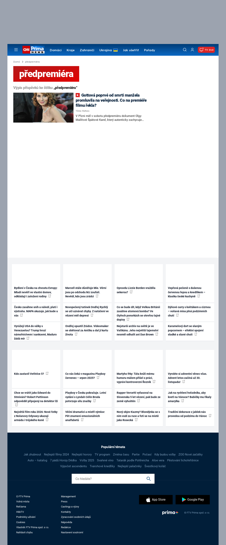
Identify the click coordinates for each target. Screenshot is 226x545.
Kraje (71, 50)
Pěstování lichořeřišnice (183, 460)
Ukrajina (105, 50)
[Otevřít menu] (16, 49)
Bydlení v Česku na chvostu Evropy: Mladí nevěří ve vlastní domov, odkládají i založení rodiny (35, 292)
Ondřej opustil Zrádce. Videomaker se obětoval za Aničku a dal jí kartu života (87, 330)
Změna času (121, 454)
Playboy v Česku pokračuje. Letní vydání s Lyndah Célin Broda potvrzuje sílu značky (85, 397)
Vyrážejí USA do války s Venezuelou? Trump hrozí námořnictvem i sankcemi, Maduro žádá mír (35, 332)
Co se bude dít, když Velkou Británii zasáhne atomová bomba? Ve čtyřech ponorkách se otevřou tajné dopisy (138, 313)
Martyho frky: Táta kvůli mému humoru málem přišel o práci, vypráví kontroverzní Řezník (136, 378)
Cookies (20, 522)
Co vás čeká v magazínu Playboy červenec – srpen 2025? (85, 375)
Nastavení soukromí (72, 532)
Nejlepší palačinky (130, 466)
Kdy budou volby (165, 454)
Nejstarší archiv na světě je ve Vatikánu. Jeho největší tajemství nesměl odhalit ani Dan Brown (137, 330)
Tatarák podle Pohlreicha (133, 460)
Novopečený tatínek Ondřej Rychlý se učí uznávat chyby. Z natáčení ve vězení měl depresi (87, 311)
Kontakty (66, 511)
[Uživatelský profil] (192, 49)
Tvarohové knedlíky (102, 466)
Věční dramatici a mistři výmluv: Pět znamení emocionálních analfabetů (85, 416)
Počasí (147, 454)
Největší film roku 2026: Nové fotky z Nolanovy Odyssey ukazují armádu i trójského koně (35, 416)
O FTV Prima (23, 496)
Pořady (149, 50)
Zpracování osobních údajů (76, 516)
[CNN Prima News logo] (33, 50)
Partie (136, 454)
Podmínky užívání (25, 516)
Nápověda (66, 522)
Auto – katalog (37, 460)
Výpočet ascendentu (73, 466)
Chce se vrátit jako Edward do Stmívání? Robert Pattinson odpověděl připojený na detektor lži (36, 398)
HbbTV (20, 511)
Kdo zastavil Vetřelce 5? (31, 373)
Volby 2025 (87, 460)
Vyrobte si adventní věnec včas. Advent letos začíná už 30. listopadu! (187, 378)
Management (68, 496)
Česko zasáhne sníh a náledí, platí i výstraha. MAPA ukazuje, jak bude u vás (36, 311)
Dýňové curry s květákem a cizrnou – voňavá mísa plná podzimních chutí (189, 311)
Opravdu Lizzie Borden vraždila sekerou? (136, 290)
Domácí (56, 50)
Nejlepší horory (82, 454)
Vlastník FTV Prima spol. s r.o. (32, 527)
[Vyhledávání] (184, 49)
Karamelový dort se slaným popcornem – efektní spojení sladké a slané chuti (186, 330)
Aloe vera (158, 460)
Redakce (66, 527)
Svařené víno (105, 460)
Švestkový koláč (155, 466)
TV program (102, 454)
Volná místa (22, 501)
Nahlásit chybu (24, 532)
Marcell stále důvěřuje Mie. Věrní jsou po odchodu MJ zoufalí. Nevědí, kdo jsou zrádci (85, 292)
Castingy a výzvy (70, 506)
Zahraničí (87, 50)
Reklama (21, 506)
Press (64, 501)
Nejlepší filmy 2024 (56, 454)
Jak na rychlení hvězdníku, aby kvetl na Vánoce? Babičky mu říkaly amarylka (189, 397)
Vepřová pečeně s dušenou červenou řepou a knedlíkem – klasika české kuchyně (186, 292)
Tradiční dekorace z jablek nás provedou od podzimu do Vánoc (189, 414)
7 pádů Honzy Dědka (63, 460)
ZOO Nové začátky (190, 454)
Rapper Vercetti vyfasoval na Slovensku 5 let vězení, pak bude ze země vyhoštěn (139, 397)
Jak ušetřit (131, 50)
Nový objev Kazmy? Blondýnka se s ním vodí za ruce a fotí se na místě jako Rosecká (138, 416)
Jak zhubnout (32, 454)
